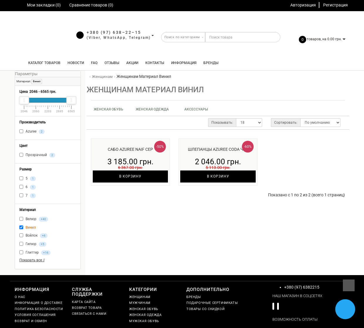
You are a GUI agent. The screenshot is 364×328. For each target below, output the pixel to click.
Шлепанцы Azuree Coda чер (218, 149)
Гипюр (32, 244)
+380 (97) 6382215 (301, 287)
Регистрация (335, 5)
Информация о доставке (39, 303)
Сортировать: (285, 123)
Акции (132, 63)
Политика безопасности (39, 309)
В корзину (130, 176)
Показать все (31, 260)
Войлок (33, 235)
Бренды (210, 63)
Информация (183, 63)
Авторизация (303, 5)
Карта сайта (84, 302)
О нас (20, 297)
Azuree (32, 131)
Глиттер (34, 252)
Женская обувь (108, 109)
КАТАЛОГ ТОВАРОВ (43, 63)
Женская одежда (152, 109)
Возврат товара (87, 308)
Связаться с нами (89, 314)
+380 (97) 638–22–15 (114, 32)
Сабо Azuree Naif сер (130, 149)
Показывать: (222, 123)
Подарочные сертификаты (212, 303)
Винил (37, 81)
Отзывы (112, 63)
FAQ (94, 63)
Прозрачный (37, 155)
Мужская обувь (144, 321)
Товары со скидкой (205, 309)
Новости (76, 63)
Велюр (33, 219)
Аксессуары (196, 109)
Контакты (154, 63)
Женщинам (140, 297)
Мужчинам (140, 303)
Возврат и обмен (31, 321)
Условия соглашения (35, 315)
